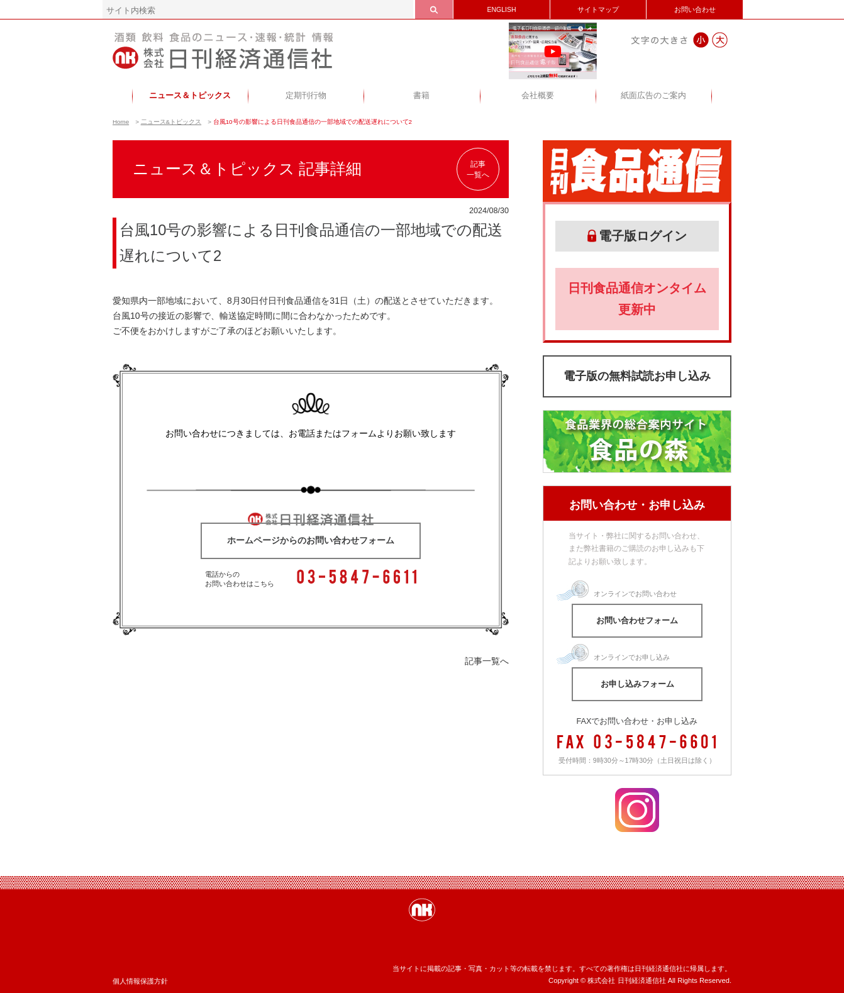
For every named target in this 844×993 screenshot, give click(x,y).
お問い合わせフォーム (637, 620)
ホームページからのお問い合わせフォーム (310, 540)
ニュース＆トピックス (190, 95)
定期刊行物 (306, 95)
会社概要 (537, 95)
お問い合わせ (695, 9)
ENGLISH (501, 9)
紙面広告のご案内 (653, 95)
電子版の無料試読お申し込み (637, 376)
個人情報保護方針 (140, 981)
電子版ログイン (636, 236)
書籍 (421, 95)
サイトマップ (598, 9)
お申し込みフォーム (637, 684)
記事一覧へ (478, 169)
